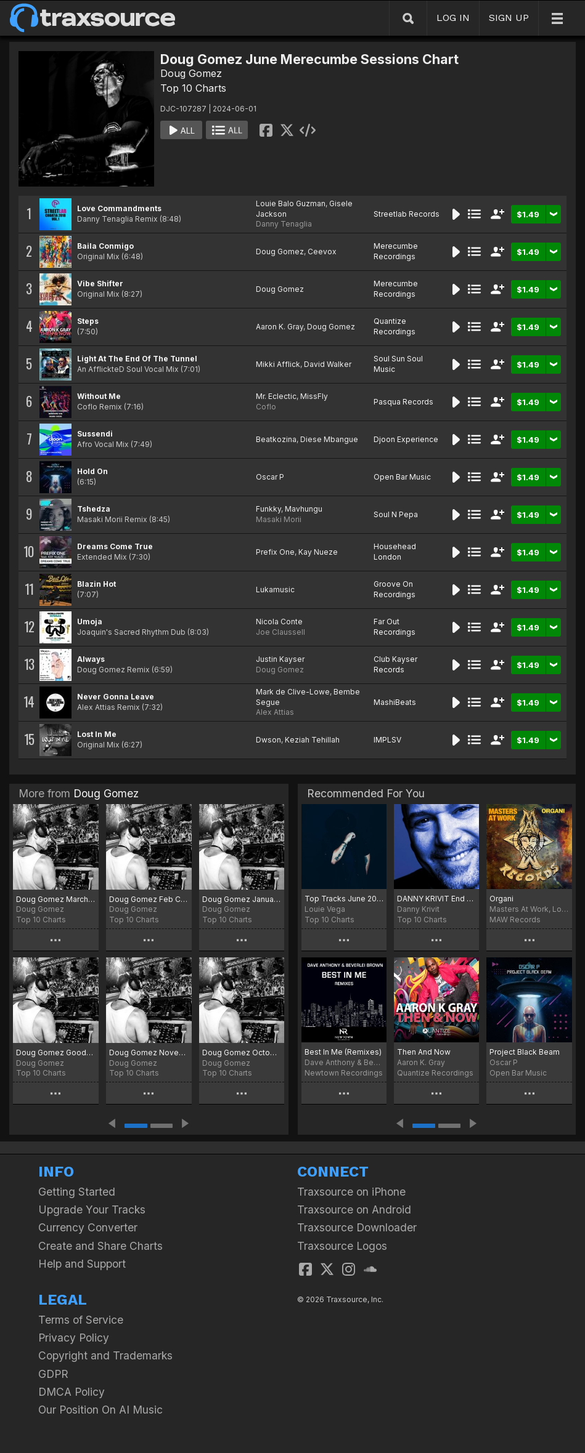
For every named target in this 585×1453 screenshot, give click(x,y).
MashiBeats (395, 702)
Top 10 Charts (193, 88)
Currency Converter (87, 1227)
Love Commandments (119, 208)
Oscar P (270, 476)
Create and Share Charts (100, 1245)
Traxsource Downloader (357, 1227)
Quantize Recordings (394, 326)
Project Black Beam (524, 1052)
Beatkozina (276, 439)
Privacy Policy (73, 1337)
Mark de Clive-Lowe (293, 691)
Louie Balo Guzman (290, 203)
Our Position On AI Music (100, 1409)
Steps (88, 321)
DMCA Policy (71, 1391)
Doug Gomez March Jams (56, 899)
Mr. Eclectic (276, 396)
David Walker (327, 364)
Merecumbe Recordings (396, 251)
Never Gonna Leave (115, 696)
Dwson (268, 739)
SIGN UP (509, 17)
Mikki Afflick (278, 364)
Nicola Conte (279, 621)
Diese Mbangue (329, 439)
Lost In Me (97, 734)
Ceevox (322, 251)
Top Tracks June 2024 (344, 898)
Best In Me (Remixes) (343, 1052)
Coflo (266, 406)
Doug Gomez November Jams (149, 1052)
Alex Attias (275, 712)
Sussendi (95, 433)
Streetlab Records (407, 214)
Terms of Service (80, 1319)
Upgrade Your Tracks (91, 1209)
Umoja (89, 621)
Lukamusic (275, 589)
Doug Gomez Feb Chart (149, 899)
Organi (501, 898)
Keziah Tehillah (312, 739)
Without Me (99, 396)
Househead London (395, 551)
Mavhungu (303, 508)
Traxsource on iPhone (351, 1191)
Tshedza (93, 508)
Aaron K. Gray (279, 326)
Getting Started (76, 1191)
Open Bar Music (402, 476)
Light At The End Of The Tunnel (137, 358)
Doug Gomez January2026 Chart (242, 899)
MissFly (314, 396)
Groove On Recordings (394, 589)
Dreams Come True (115, 546)
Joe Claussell (280, 632)
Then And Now (424, 1052)
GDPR (53, 1373)
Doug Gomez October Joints (242, 1052)
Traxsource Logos (342, 1245)
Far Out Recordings (394, 627)
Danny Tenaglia (284, 223)
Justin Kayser (280, 659)
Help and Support (82, 1263)
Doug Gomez (191, 73)
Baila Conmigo (105, 246)
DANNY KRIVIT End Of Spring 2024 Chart (436, 898)
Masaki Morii (278, 519)
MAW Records (515, 919)
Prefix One (275, 552)
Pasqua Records (403, 401)
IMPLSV (387, 739)
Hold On (92, 471)
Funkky (268, 508)
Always (91, 659)
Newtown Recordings (344, 1072)
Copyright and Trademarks (105, 1355)
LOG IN (453, 17)
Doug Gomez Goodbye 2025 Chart (56, 1052)
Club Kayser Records (395, 664)
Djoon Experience (406, 439)
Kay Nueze (318, 552)
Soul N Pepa (396, 514)
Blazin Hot (96, 584)
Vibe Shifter (100, 283)
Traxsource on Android (354, 1209)
